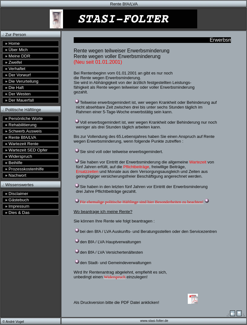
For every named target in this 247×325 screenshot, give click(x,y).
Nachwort (15, 175)
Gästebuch (17, 200)
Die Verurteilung (21, 81)
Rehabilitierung (21, 124)
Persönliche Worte (24, 118)
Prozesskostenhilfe (24, 169)
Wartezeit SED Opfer (26, 150)
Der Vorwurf (18, 75)
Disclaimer (16, 193)
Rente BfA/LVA (20, 137)
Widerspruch (18, 156)
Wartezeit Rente (21, 143)
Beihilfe (13, 162)
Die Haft (14, 87)
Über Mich (16, 49)
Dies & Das (17, 212)
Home (12, 43)
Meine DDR (17, 56)
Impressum (17, 206)
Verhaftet (15, 68)
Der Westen (18, 94)
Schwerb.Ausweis (23, 131)
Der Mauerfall (19, 100)
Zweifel (13, 62)
